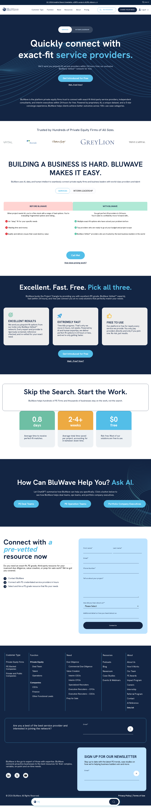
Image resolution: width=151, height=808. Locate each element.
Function (50, 10)
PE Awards (132, 678)
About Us (131, 664)
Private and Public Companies (14, 677)
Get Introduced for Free (75, 78)
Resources (69, 10)
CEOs (35, 690)
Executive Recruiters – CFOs (81, 692)
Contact (130, 701)
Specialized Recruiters (79, 687)
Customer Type (37, 10)
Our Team (131, 673)
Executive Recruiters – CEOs (82, 696)
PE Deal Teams (26, 506)
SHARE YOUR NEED (127, 10)
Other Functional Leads (42, 699)
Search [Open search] (145, 2)
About (78, 10)
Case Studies (109, 678)
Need (59, 10)
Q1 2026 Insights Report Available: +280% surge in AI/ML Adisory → (71, 2)
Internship (131, 692)
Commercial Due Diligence (80, 669)
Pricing (86, 10)
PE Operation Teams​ (75, 506)
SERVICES (63, 30)
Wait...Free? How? (75, 363)
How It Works (133, 669)
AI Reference (132, 705)
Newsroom (108, 673)
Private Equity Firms (15, 664)
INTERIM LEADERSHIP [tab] (83, 193)
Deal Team (37, 669)
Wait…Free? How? (76, 85)
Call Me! (75, 257)
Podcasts (107, 664)
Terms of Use (138, 798)
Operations (37, 678)
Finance (35, 694)
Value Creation (73, 673)
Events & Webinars (111, 682)
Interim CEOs (75, 678)
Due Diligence (73, 664)
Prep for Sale (72, 701)
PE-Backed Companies (11, 670)
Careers (130, 687)
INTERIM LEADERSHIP (82, 30)
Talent (35, 673)
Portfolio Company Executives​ (124, 506)
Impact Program (134, 682)
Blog (105, 669)
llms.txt (130, 710)
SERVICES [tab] (62, 193)
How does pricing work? (76, 265)
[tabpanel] (75, 223)
